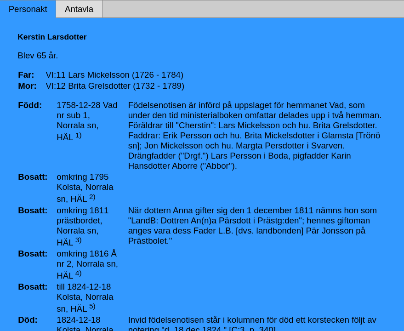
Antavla (79, 9)
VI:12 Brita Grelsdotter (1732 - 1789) (115, 86)
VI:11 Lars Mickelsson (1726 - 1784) (114, 75)
